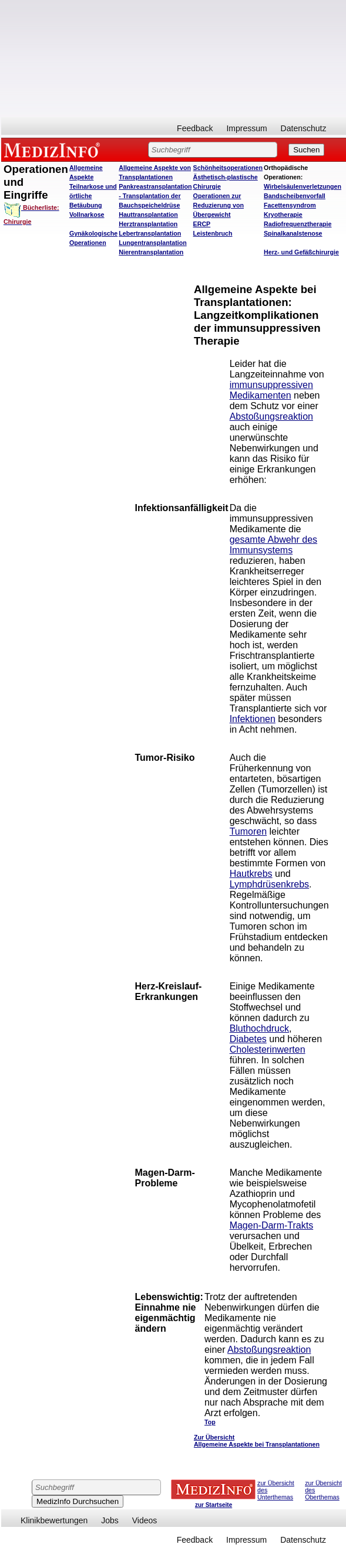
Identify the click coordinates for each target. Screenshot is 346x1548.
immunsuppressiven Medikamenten (271, 390)
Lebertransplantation (150, 233)
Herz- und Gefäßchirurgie (301, 252)
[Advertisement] (172, 58)
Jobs (110, 1520)
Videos (144, 1520)
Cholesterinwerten (267, 1049)
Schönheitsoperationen (228, 167)
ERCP (202, 223)
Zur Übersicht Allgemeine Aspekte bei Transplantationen (257, 1441)
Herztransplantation (148, 223)
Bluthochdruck (259, 1028)
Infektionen (253, 719)
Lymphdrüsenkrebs (269, 884)
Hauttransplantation (148, 214)
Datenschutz (304, 128)
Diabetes (248, 1039)
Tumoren (248, 831)
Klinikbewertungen (54, 1520)
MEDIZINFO (54, 149)
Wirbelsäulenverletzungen (302, 186)
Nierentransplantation (151, 252)
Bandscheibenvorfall (294, 195)
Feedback (195, 128)
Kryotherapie (283, 214)
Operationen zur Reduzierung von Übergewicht (218, 205)
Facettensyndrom (290, 205)
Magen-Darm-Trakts (272, 1225)
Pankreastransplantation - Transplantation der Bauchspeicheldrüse (155, 196)
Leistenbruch (213, 233)
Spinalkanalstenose (293, 233)
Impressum (246, 128)
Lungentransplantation (152, 242)
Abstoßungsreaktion (271, 416)
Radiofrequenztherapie (297, 223)
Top (210, 1421)
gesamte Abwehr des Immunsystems (273, 545)
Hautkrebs (251, 874)
